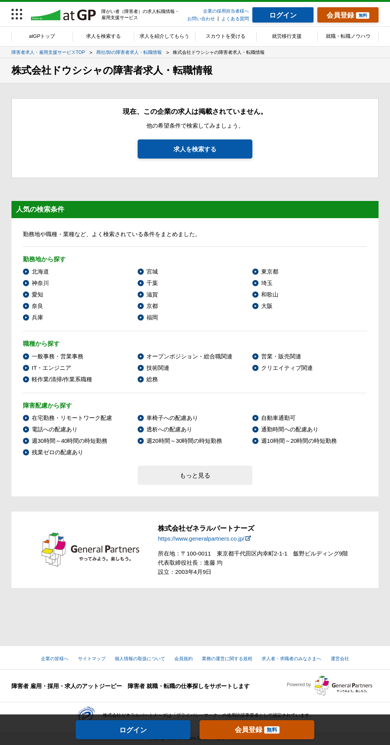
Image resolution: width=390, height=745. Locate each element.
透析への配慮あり (169, 429)
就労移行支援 (287, 36)
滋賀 (152, 294)
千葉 (152, 283)
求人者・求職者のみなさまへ (291, 658)
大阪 (267, 306)
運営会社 (340, 658)
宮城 (152, 271)
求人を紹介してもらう (164, 36)
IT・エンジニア (51, 367)
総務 (152, 379)
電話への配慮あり (55, 429)
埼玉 (267, 283)
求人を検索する (103, 36)
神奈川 (40, 283)
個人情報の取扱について (140, 658)
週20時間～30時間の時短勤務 (184, 440)
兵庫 (37, 317)
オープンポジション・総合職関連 (189, 356)
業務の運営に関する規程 (227, 658)
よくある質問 (235, 18)
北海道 (40, 271)
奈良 (37, 306)
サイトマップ (92, 658)
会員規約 (183, 658)
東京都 (269, 271)
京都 (152, 306)
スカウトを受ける (225, 36)
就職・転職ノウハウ (348, 36)
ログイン (133, 730)
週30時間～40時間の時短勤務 (69, 440)
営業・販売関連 (281, 356)
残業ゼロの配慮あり (57, 452)
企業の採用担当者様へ (226, 11)
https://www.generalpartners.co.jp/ (201, 538)
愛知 (37, 294)
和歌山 (269, 294)
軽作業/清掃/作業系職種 (62, 379)
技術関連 (157, 367)
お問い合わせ (201, 18)
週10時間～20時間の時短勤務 (299, 440)
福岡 (152, 317)
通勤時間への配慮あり (289, 429)
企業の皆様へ (54, 658)
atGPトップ (42, 36)
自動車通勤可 (278, 418)
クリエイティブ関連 (287, 367)
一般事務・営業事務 (57, 356)
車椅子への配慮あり (172, 418)
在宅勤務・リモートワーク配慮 (72, 418)
